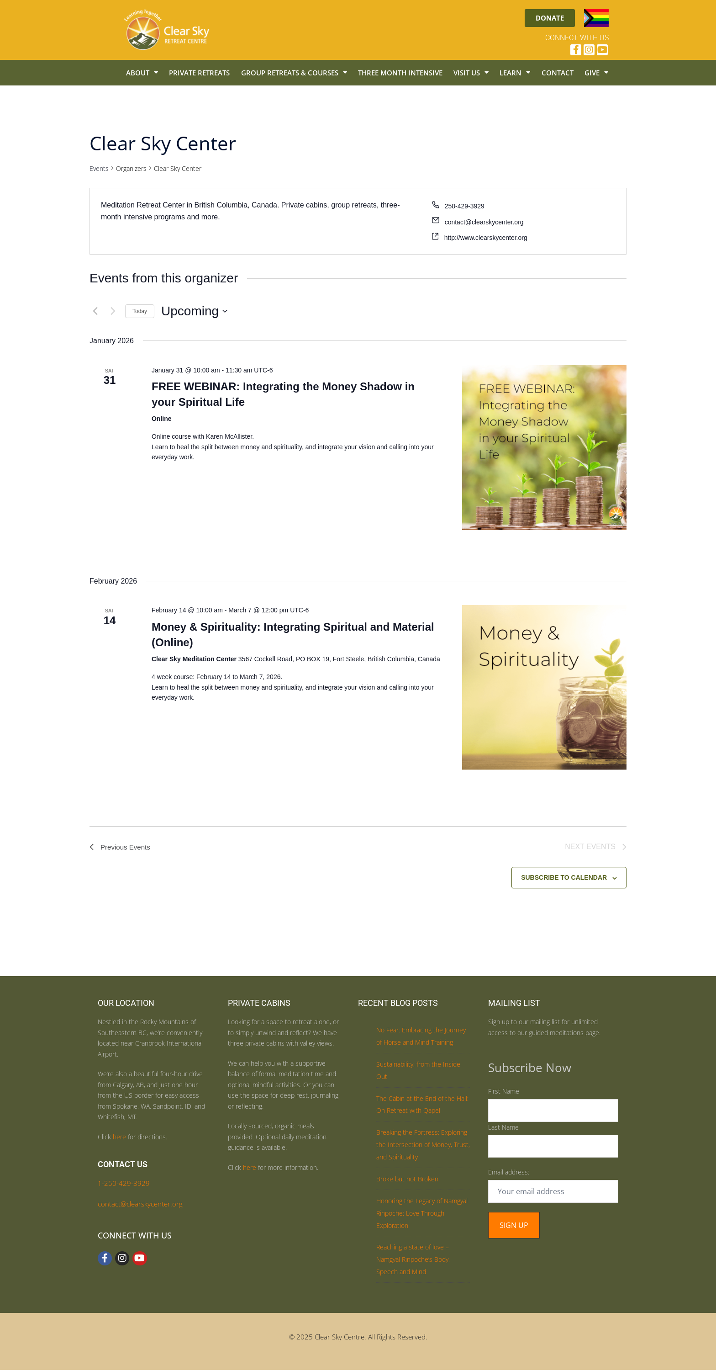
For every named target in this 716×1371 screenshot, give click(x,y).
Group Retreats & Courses (294, 72)
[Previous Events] (95, 311)
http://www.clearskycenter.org (485, 237)
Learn (515, 72)
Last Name (503, 1128)
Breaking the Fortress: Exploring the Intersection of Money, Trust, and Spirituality (423, 1145)
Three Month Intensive (400, 72)
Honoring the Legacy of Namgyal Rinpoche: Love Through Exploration (422, 1214)
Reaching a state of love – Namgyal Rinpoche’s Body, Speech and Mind (413, 1260)
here (119, 1137)
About (142, 72)
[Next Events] (112, 311)
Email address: (508, 1173)
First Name (503, 1092)
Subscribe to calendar (564, 878)
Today (139, 311)
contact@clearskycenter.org (484, 222)
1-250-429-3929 (124, 1184)
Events (99, 168)
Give (596, 72)
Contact (558, 72)
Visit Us (471, 72)
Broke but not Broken (407, 1179)
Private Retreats (199, 72)
